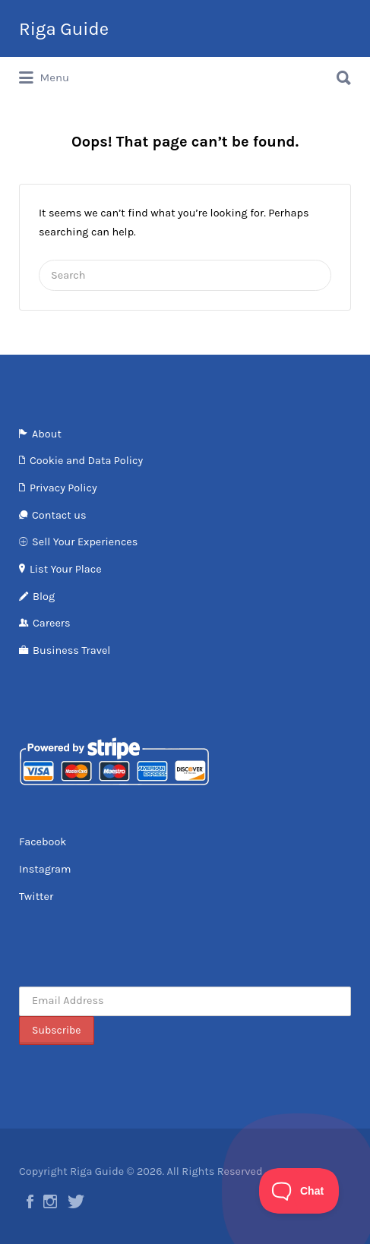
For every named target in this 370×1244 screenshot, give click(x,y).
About (47, 434)
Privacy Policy (63, 487)
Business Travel (71, 650)
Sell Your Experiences (85, 541)
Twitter (36, 896)
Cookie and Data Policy (86, 460)
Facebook (43, 841)
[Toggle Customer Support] (299, 1191)
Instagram (45, 869)
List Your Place (66, 569)
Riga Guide (64, 28)
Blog (44, 596)
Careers (52, 623)
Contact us (59, 515)
